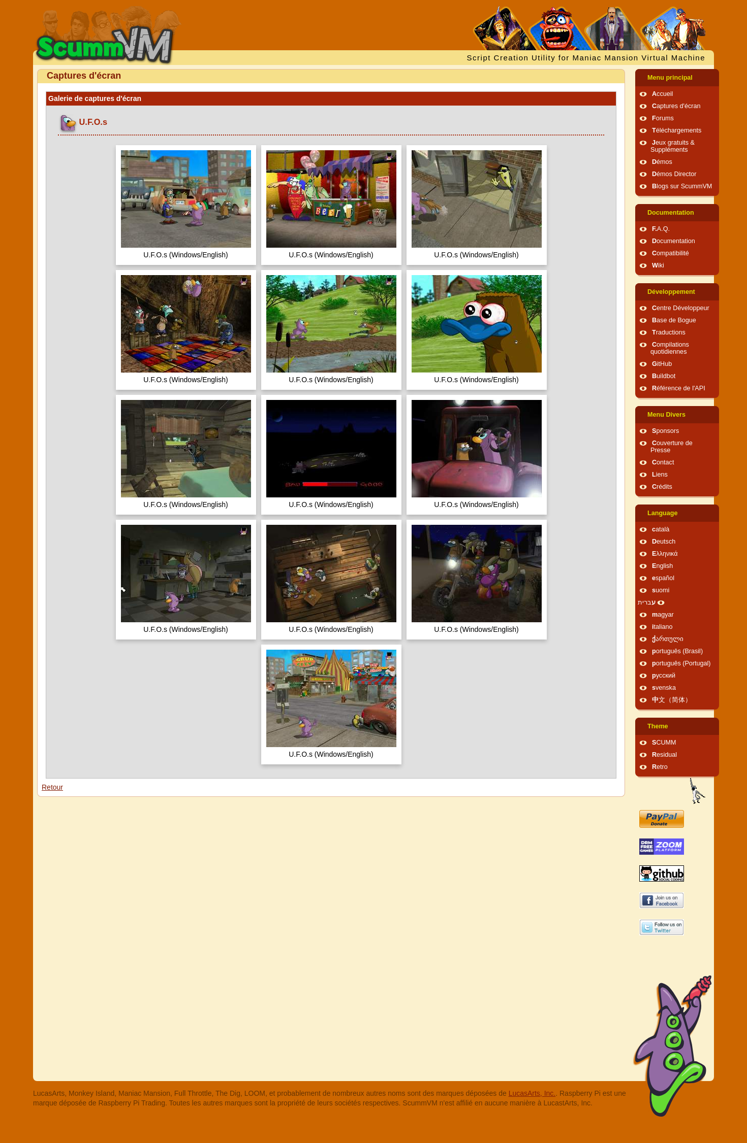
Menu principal (670, 77)
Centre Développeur (680, 308)
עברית (647, 602)
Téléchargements (676, 130)
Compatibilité (670, 253)
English (662, 565)
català (660, 529)
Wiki (658, 265)
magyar (663, 614)
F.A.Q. (661, 228)
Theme (657, 726)
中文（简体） (672, 699)
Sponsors (665, 430)
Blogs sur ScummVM (682, 186)
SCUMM (664, 742)
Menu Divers (666, 414)
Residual (664, 754)
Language (662, 513)
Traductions (669, 332)
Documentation (670, 212)
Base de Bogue (674, 320)
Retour (52, 787)
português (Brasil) (677, 651)
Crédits (662, 486)
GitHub (662, 363)
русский (663, 675)
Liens (660, 474)
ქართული (667, 639)
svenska (664, 687)
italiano (662, 626)
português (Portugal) (681, 663)
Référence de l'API (678, 388)
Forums (663, 118)
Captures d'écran (676, 106)
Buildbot (663, 376)
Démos (662, 161)
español (663, 578)
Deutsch (663, 541)
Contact (663, 462)
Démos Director (674, 174)
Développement (671, 291)
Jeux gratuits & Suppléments (672, 146)
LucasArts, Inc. (532, 1093)
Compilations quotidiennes (669, 348)
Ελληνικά (665, 553)
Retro (660, 766)
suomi (660, 590)
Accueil (662, 93)
